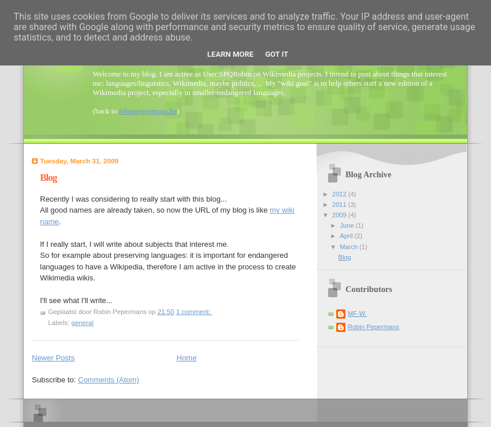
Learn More (231, 54)
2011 (340, 204)
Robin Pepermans (373, 326)
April (347, 235)
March (349, 246)
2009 (340, 214)
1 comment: (194, 311)
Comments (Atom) (108, 379)
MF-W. (357, 313)
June (347, 225)
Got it (276, 54)
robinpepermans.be (147, 111)
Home (187, 357)
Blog (48, 177)
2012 (340, 194)
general (82, 322)
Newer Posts (53, 357)
